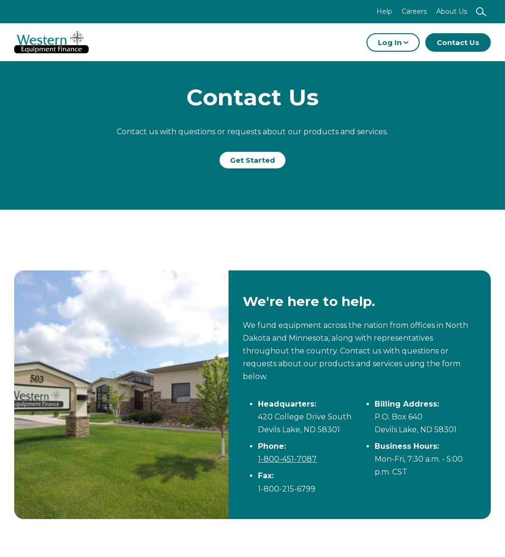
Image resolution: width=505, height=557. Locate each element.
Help (384, 11)
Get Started (252, 160)
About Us (451, 11)
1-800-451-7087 (287, 459)
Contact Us (458, 42)
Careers (414, 11)
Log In (393, 42)
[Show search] (481, 11)
